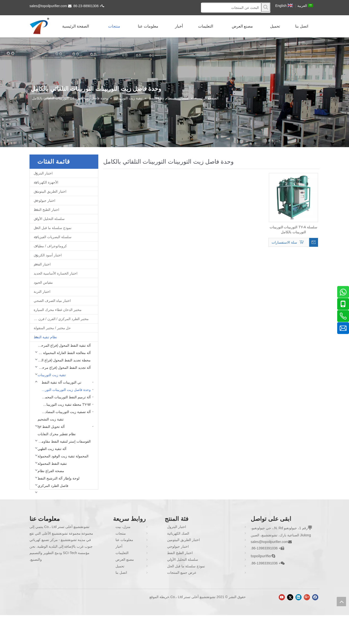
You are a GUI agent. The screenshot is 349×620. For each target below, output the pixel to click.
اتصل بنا (121, 572)
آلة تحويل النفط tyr (51, 427)
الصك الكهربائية (178, 533)
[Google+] (307, 597)
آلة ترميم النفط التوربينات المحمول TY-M (65, 397)
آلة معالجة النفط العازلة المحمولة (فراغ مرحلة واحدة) (63, 353)
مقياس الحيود (43, 282)
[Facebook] (315, 597)
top (341, 601)
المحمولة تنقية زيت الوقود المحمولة (63, 456)
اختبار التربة (42, 292)
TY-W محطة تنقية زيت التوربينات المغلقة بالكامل (65, 404)
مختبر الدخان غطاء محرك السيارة (58, 310)
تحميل (120, 566)
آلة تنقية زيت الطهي (52, 449)
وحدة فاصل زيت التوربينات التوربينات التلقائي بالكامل (65, 390)
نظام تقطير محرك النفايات (57, 434)
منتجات (121, 533)
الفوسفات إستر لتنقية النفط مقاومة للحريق (63, 441)
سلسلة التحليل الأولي (49, 219)
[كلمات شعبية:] (265, 7)
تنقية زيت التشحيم (51, 419)
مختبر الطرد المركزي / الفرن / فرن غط (60, 319)
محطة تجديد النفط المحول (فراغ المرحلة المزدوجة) (63, 360)
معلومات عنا (124, 540)
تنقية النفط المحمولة (52, 463)
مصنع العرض (125, 559)
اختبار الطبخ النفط (46, 210)
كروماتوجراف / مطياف (50, 246)
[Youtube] (282, 597)
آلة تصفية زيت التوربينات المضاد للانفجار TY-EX (65, 412)
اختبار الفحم (42, 264)
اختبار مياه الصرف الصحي (52, 301)
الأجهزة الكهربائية (46, 182)
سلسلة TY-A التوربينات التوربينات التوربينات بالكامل (293, 229)
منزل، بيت (123, 527)
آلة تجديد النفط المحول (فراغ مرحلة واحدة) (63, 368)
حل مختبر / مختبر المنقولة (52, 328)
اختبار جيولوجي (44, 200)
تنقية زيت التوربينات (52, 375)
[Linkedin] (298, 597)
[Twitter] (290, 597)
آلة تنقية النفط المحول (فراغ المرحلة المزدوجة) (63, 345)
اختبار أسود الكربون (48, 255)
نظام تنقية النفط (45, 337)
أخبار (119, 546)
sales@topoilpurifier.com (48, 6)
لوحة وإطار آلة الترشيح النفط (58, 478)
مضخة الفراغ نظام (51, 471)
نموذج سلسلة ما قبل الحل (53, 228)
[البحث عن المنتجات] (231, 8)
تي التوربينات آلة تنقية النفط (61, 382)
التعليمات (122, 553)
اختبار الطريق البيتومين (50, 191)
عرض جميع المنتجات (181, 572)
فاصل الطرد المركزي (53, 486)
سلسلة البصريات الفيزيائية (53, 237)
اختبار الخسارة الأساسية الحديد (55, 273)
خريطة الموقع (159, 597)
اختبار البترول (43, 173)
